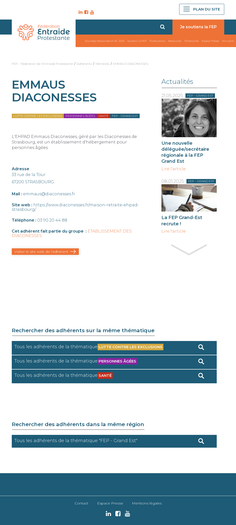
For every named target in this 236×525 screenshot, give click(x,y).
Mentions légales (147, 503)
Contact (81, 503)
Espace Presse (210, 41)
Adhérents (84, 64)
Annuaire (228, 41)
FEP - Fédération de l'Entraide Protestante (42, 64)
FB (85, 12)
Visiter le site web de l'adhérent (41, 251)
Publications (157, 41)
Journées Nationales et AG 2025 (104, 41)
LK (79, 12)
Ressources (174, 41)
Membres (102, 64)
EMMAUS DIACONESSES (130, 64)
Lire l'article (173, 169)
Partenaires (191, 41)
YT (91, 12)
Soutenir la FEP (137, 41)
